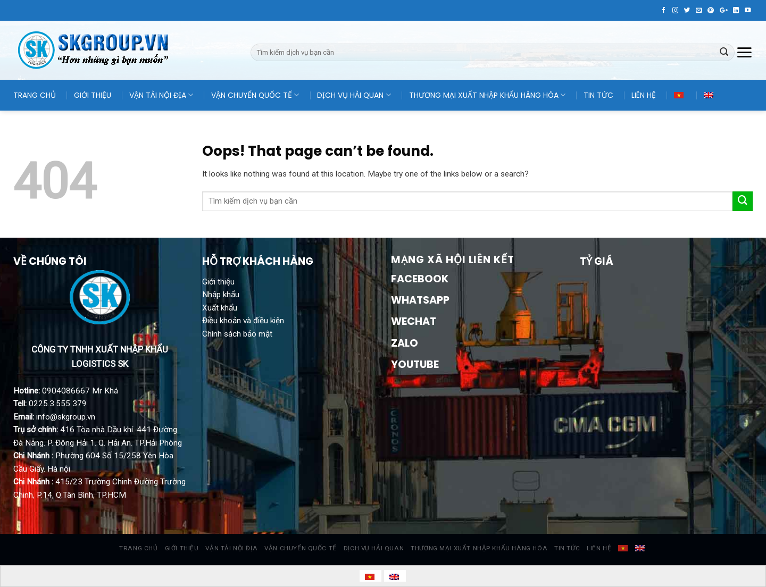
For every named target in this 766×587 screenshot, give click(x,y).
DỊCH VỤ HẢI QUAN (353, 95)
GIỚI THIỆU (92, 95)
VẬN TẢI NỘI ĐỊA (161, 95)
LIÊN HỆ (643, 95)
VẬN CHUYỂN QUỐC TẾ (255, 95)
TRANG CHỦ (34, 95)
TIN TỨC (598, 95)
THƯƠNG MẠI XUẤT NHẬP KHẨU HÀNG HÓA (487, 95)
